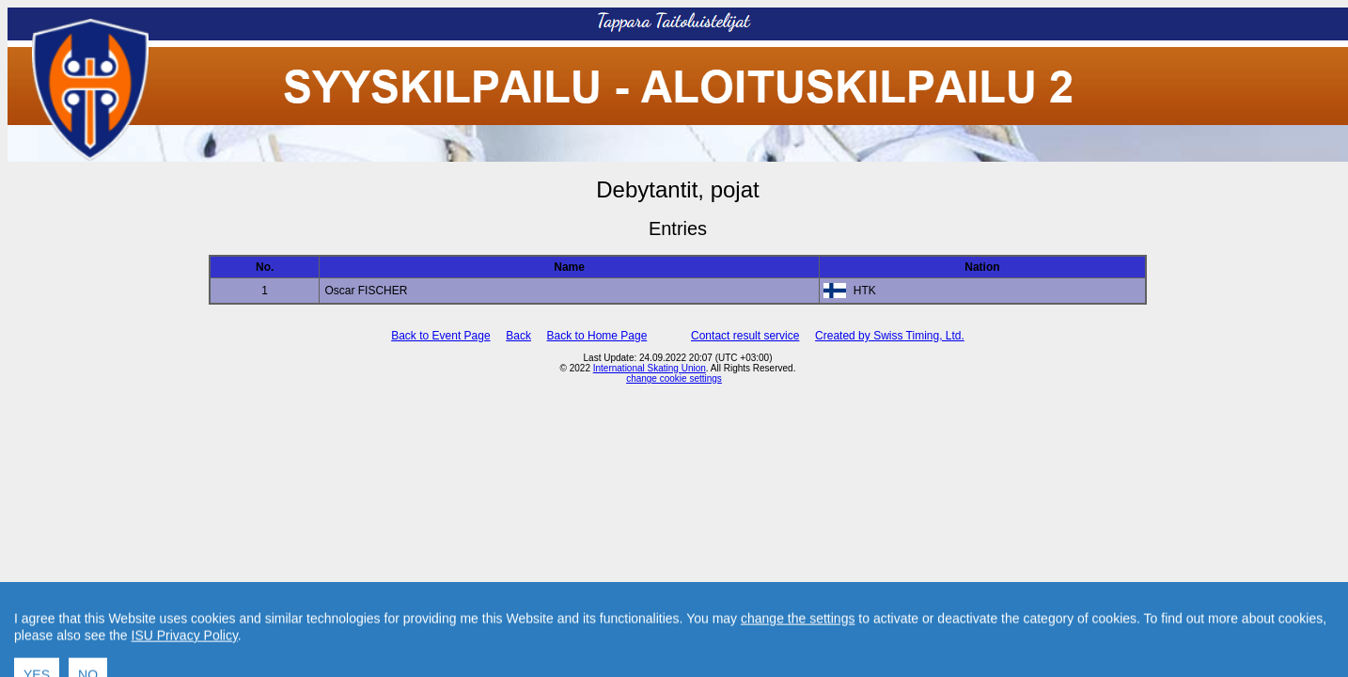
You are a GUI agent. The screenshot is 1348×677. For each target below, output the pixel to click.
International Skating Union (649, 368)
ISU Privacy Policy (185, 656)
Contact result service (745, 335)
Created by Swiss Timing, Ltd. (889, 335)
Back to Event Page (440, 335)
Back (518, 335)
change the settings (797, 639)
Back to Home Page (597, 335)
